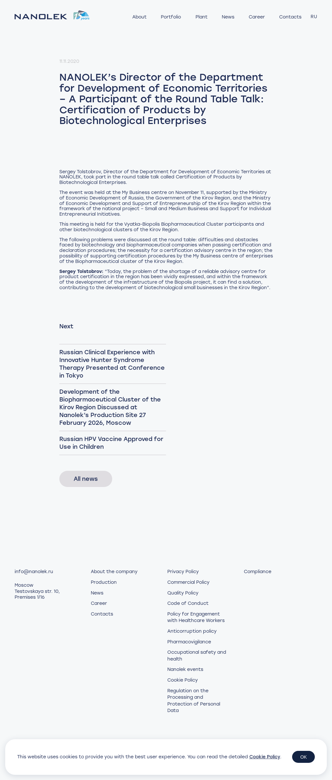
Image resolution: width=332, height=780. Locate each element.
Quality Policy (182, 593)
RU (314, 16)
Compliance (257, 571)
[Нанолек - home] (52, 16)
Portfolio (171, 17)
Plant (202, 17)
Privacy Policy (183, 571)
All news (86, 478)
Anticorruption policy (192, 631)
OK (303, 757)
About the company (114, 571)
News (228, 17)
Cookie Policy (182, 680)
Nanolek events (185, 669)
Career (257, 17)
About (139, 17)
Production (104, 582)
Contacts (290, 17)
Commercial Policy (188, 582)
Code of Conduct (187, 603)
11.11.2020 (69, 61)
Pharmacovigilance (189, 642)
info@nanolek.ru (34, 571)
